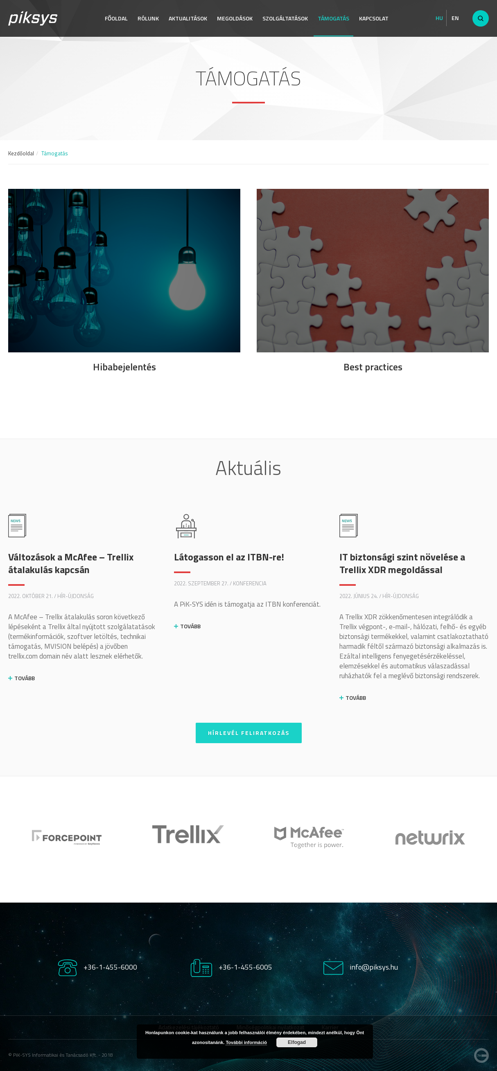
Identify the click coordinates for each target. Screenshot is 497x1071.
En (455, 18)
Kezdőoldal (21, 153)
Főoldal (116, 18)
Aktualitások (188, 18)
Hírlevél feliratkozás (248, 732)
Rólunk (148, 18)
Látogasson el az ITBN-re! (229, 556)
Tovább (24, 678)
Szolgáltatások (285, 18)
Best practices (372, 366)
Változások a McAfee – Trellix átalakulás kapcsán (70, 563)
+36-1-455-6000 (110, 966)
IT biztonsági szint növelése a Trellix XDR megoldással (402, 563)
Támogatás (333, 18)
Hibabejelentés (124, 366)
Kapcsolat (374, 18)
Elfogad (297, 1042)
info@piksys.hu (374, 966)
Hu (439, 18)
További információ (246, 1042)
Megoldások (235, 18)
